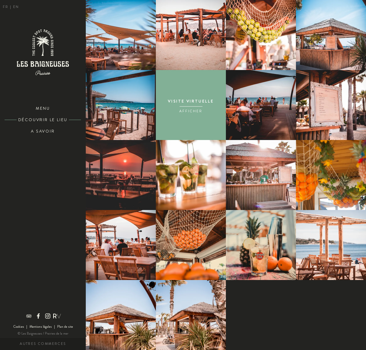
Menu (43, 108)
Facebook (38, 316)
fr (6, 7)
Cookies (18, 326)
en (16, 7)
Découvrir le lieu (43, 120)
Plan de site (65, 326)
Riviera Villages (57, 316)
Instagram (47, 316)
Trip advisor (29, 316)
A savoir (43, 131)
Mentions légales (40, 326)
